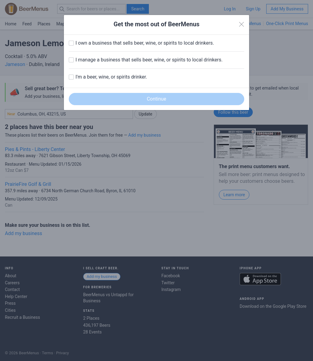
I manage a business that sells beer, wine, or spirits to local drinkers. (149, 60)
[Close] (241, 24)
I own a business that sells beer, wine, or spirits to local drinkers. (144, 43)
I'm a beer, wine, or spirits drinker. (111, 77)
